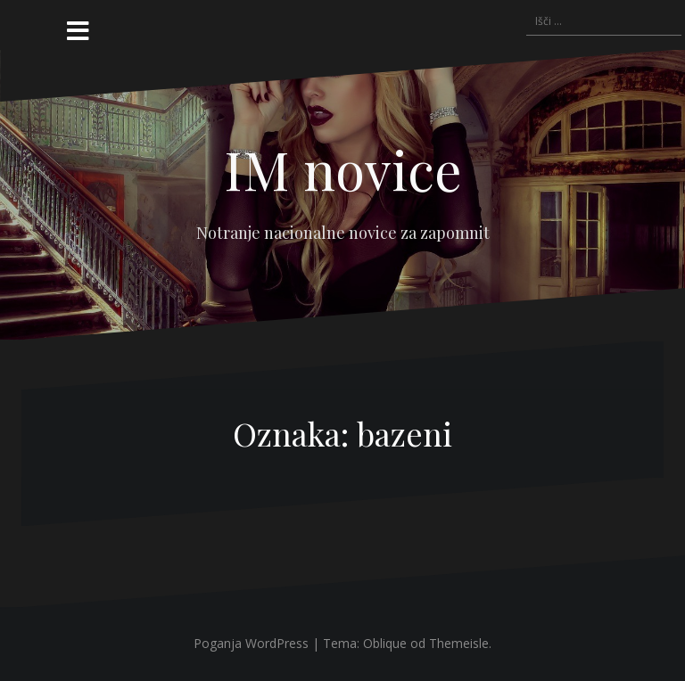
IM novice (343, 168)
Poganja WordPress (251, 643)
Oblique (385, 643)
